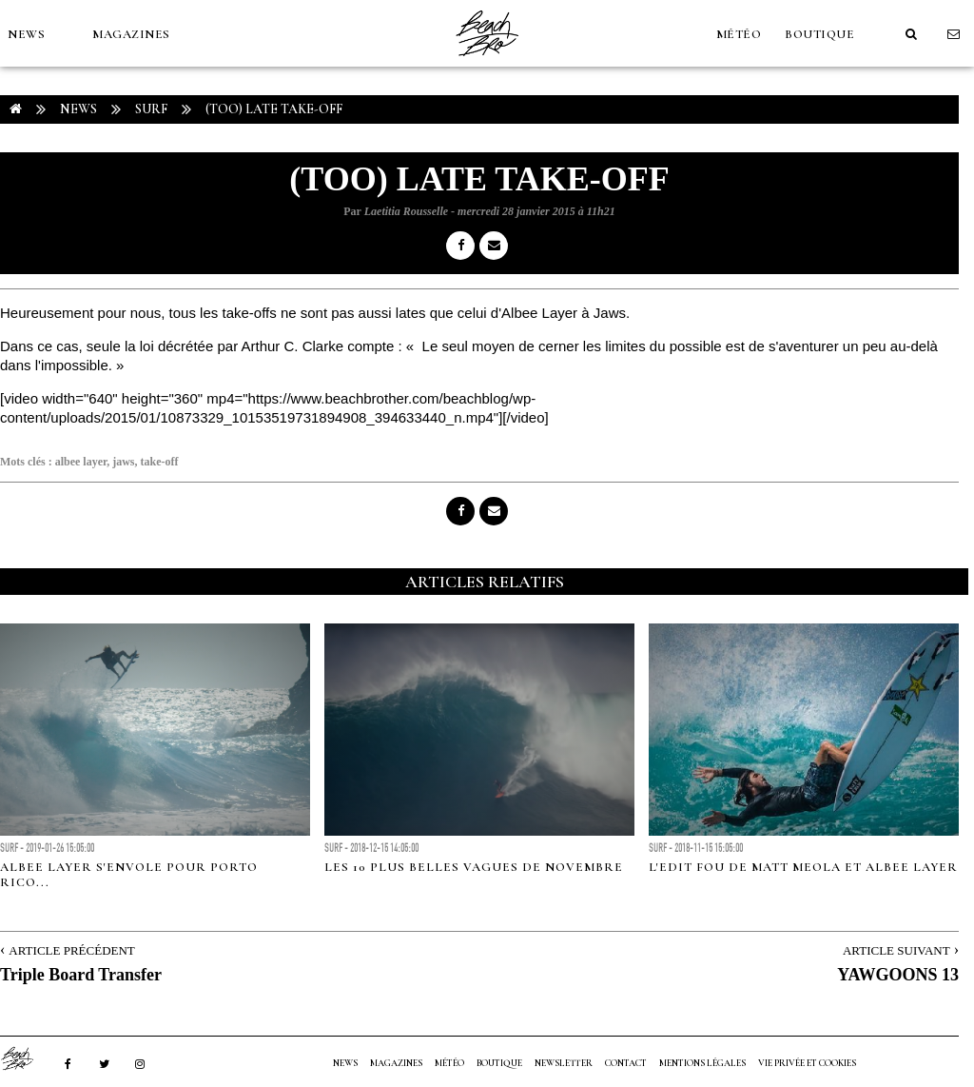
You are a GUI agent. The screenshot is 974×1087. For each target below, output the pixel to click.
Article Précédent (71, 950)
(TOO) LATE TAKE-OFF (273, 109)
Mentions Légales (702, 1063)
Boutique (819, 34)
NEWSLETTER (564, 1063)
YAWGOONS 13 (898, 974)
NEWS (26, 34)
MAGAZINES (131, 34)
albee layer (81, 461)
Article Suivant (896, 950)
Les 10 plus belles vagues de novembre (473, 867)
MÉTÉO (739, 34)
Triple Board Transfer (81, 974)
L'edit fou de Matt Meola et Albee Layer (803, 867)
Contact (626, 1063)
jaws (123, 461)
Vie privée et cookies (807, 1063)
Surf (151, 109)
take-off (160, 461)
